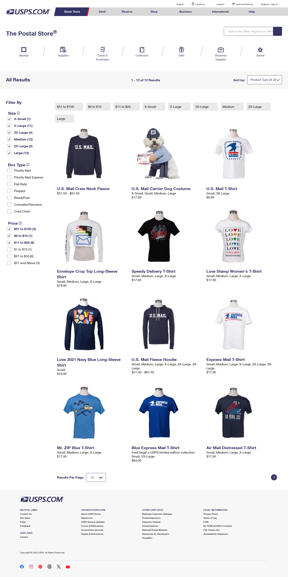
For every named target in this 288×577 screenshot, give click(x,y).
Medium (229, 106)
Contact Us (26, 514)
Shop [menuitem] (154, 11)
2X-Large (255, 106)
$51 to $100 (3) (25, 229)
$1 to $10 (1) (23, 249)
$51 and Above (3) (27, 263)
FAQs (23, 522)
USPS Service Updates (93, 522)
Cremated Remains (28, 204)
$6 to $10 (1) (23, 235)
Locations (200, 4)
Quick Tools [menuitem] (72, 11)
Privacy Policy (210, 514)
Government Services (92, 530)
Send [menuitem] (102, 11)
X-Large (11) (23, 125)
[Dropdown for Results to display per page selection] (96, 477)
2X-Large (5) (23, 146)
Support (220, 4)
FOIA (205, 522)
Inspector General (151, 522)
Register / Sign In (269, 4)
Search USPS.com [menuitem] (271, 11)
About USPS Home (91, 514)
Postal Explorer (150, 526)
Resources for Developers (155, 534)
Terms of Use (210, 518)
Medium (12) (23, 139)
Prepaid (19, 191)
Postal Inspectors (151, 518)
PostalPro (147, 538)
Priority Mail (22, 170)
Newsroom (87, 518)
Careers (24, 537)
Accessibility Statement (215, 534)
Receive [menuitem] (127, 11)
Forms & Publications (92, 526)
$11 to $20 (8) (24, 242)
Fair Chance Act (211, 530)
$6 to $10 (95, 106)
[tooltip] (18, 113)
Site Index (25, 518)
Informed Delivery (244, 4)
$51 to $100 (66, 106)
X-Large (176, 106)
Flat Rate (20, 184)
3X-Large (202, 106)
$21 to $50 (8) (23, 256)
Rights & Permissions (92, 534)
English (176, 4)
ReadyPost (22, 197)
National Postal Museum (154, 530)
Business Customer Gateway (157, 514)
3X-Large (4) (23, 132)
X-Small (151, 106)
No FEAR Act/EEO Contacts (217, 526)
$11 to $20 (123, 106)
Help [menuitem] (252, 11)
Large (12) (21, 153)
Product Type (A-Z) (263, 79)
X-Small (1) (22, 119)
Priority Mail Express (28, 177)
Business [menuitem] (185, 11)
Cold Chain (22, 211)
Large (61, 118)
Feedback (25, 526)
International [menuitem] (220, 11)
